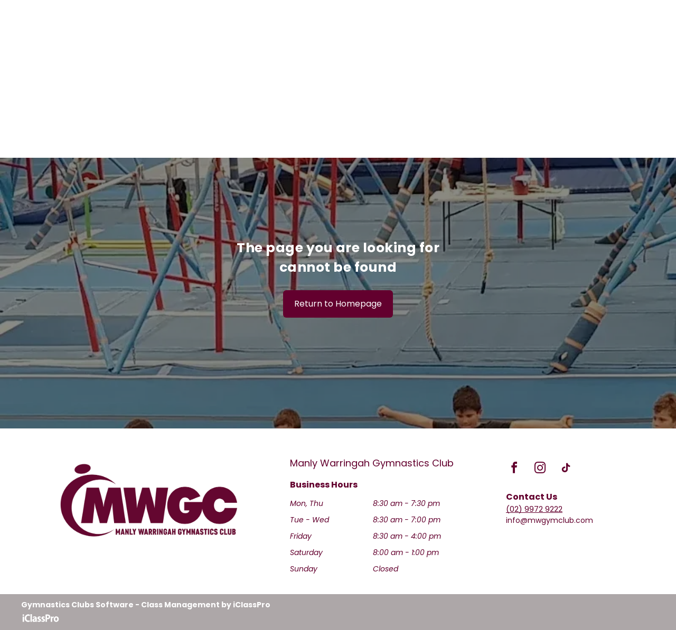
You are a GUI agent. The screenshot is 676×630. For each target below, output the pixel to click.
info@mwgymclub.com (549, 520)
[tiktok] (566, 469)
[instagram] (540, 469)
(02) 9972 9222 (534, 508)
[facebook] (514, 469)
